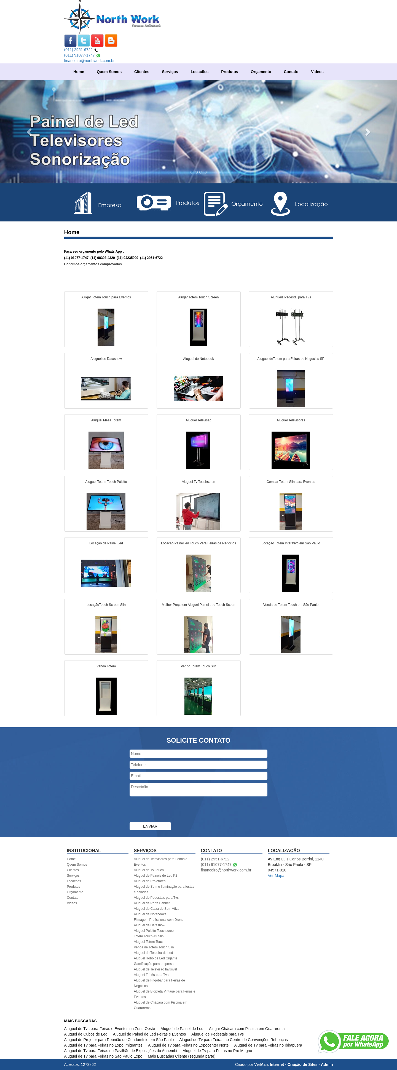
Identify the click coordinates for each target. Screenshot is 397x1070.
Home (78, 71)
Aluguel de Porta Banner (152, 903)
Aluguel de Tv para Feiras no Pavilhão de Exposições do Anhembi (120, 1050)
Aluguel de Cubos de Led (86, 1034)
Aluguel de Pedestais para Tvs (156, 898)
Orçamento (261, 71)
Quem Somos (109, 71)
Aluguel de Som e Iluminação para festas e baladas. (164, 889)
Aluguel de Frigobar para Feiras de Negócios (159, 983)
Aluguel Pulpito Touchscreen (155, 931)
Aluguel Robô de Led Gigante (155, 958)
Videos (317, 71)
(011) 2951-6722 (81, 49)
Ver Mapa (276, 875)
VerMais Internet (269, 1064)
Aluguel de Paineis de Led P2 (155, 876)
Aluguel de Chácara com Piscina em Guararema (160, 1005)
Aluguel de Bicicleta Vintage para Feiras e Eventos (164, 994)
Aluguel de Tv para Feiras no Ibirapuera (268, 1045)
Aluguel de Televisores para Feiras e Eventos (160, 861)
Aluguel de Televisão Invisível (155, 969)
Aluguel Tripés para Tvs (151, 975)
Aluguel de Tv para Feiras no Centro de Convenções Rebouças (233, 1039)
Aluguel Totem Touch (149, 942)
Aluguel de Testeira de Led (153, 953)
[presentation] (171, 810)
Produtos (229, 71)
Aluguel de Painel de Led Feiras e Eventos (149, 1034)
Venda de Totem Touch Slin (154, 947)
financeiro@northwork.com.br (89, 60)
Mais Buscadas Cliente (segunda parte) (181, 1056)
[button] (30, 131)
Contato (291, 71)
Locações (200, 71)
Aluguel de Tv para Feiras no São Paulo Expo (103, 1056)
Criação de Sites (303, 1064)
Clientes (141, 71)
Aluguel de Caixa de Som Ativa (156, 909)
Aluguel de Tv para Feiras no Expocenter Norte (188, 1045)
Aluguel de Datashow (149, 925)
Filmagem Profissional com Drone (159, 920)
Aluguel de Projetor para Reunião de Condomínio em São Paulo (119, 1039)
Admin (327, 1064)
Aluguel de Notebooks (150, 914)
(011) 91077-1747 (82, 55)
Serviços (170, 71)
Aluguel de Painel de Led (181, 1028)
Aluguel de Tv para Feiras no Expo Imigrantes (103, 1045)
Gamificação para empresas (154, 964)
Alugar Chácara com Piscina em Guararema (247, 1028)
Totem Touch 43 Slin (149, 936)
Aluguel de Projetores (150, 881)
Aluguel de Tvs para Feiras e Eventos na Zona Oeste (109, 1028)
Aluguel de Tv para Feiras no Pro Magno (217, 1050)
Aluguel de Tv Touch (149, 870)
